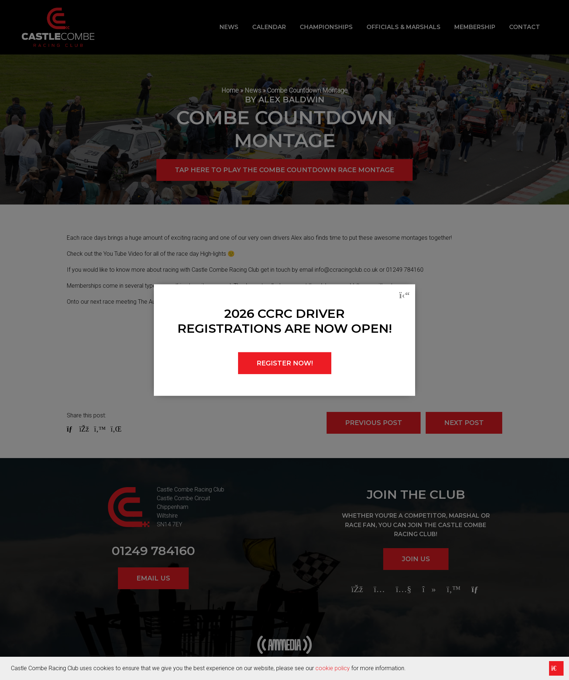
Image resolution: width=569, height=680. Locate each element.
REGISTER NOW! (285, 363)
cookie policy (332, 668)
